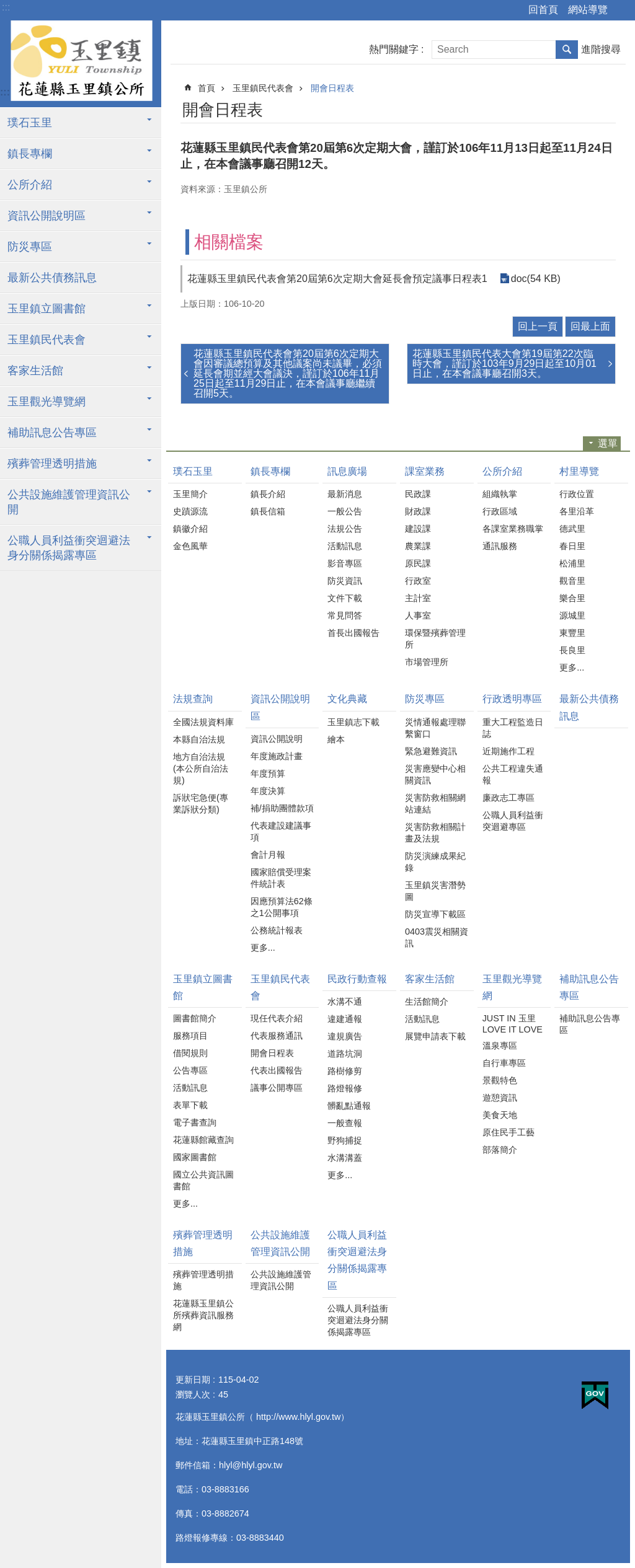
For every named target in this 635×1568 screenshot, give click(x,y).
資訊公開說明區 (46, 215)
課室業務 (425, 471)
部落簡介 (499, 1150)
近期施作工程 (508, 751)
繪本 (336, 739)
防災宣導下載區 (435, 914)
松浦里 (572, 563)
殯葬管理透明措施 (52, 463)
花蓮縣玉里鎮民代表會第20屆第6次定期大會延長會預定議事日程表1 (337, 278)
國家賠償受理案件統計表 (281, 878)
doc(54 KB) (536, 278)
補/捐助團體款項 (282, 808)
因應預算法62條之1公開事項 (282, 907)
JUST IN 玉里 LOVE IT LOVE (512, 1023)
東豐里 (572, 633)
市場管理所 (426, 662)
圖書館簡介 (194, 1018)
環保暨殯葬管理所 (435, 639)
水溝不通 (344, 1001)
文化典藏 (347, 699)
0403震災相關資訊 (436, 937)
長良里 (572, 650)
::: (6, 7)
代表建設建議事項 (281, 831)
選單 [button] (608, 443)
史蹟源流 (190, 511)
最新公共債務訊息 (52, 277)
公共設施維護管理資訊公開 (68, 502)
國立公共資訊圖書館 (203, 1180)
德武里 (572, 529)
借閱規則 (190, 1053)
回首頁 (543, 9)
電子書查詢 (194, 1122)
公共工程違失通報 (512, 774)
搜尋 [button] (567, 49)
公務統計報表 (277, 930)
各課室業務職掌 (512, 529)
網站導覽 (588, 9)
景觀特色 (499, 1080)
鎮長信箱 (268, 511)
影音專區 (344, 563)
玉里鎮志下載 (353, 722)
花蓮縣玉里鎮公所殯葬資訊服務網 (203, 1315)
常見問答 (344, 615)
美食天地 (499, 1115)
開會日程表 (332, 88)
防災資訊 (344, 581)
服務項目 (190, 1036)
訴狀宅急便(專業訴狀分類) (200, 803)
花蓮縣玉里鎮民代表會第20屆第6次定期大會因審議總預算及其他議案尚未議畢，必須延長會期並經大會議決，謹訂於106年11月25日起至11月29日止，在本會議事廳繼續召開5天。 (287, 373)
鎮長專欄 (29, 154)
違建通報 (344, 1019)
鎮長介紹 (268, 494)
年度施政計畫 (277, 756)
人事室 (418, 615)
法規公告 (344, 529)
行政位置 (576, 494)
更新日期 (192, 1380)
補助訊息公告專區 (52, 432)
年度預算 (268, 773)
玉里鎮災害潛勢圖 (435, 891)
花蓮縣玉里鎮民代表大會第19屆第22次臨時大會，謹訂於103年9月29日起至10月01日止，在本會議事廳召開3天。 (504, 363)
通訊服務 (499, 546)
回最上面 (590, 326)
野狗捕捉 (344, 1140)
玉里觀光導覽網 (46, 401)
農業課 (418, 546)
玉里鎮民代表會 (46, 339)
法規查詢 (193, 699)
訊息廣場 (347, 471)
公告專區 (190, 1070)
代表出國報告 (277, 1070)
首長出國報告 (353, 633)
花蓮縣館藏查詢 (203, 1140)
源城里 (572, 615)
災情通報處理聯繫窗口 (435, 728)
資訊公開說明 (277, 739)
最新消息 (344, 494)
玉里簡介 (190, 494)
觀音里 (572, 581)
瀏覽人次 (192, 1394)
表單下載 (190, 1105)
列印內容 (574, 107)
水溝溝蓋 (344, 1158)
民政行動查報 (357, 979)
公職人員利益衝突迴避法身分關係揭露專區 (68, 548)
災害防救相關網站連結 (435, 803)
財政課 (418, 511)
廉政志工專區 (508, 798)
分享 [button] (608, 107)
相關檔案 (229, 242)
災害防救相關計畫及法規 (435, 832)
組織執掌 (499, 494)
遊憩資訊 (499, 1098)
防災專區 (29, 246)
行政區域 (499, 511)
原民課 (418, 563)
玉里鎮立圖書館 (46, 308)
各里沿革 (576, 511)
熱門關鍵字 (394, 49)
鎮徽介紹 (190, 529)
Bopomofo (591, 107)
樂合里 (572, 598)
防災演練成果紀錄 (435, 862)
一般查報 (344, 1123)
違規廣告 (344, 1036)
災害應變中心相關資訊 (435, 774)
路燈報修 (344, 1088)
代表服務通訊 (277, 1036)
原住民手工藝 (508, 1132)
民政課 (418, 494)
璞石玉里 (29, 123)
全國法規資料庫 (203, 722)
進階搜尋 (601, 49)
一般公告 (344, 511)
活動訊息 (344, 546)
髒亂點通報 (349, 1106)
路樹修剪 (344, 1071)
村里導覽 (579, 471)
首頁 (206, 88)
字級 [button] (622, 10)
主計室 (418, 598)
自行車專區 (504, 1063)
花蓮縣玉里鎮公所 (80, 63)
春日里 (572, 546)
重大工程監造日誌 (512, 728)
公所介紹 (29, 184)
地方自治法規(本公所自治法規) (200, 768)
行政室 (418, 581)
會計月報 (268, 855)
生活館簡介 (426, 1001)
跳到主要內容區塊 (6, 6)
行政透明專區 (512, 699)
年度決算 (268, 791)
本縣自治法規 (199, 739)
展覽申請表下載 (435, 1036)
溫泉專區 (499, 1045)
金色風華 (190, 546)
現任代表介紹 (277, 1018)
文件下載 (344, 598)
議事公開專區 (277, 1088)
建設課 (418, 529)
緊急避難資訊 (431, 751)
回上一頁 (537, 326)
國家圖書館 (194, 1157)
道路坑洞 (344, 1054)
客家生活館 (35, 370)
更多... (571, 667)
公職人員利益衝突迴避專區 (512, 821)
